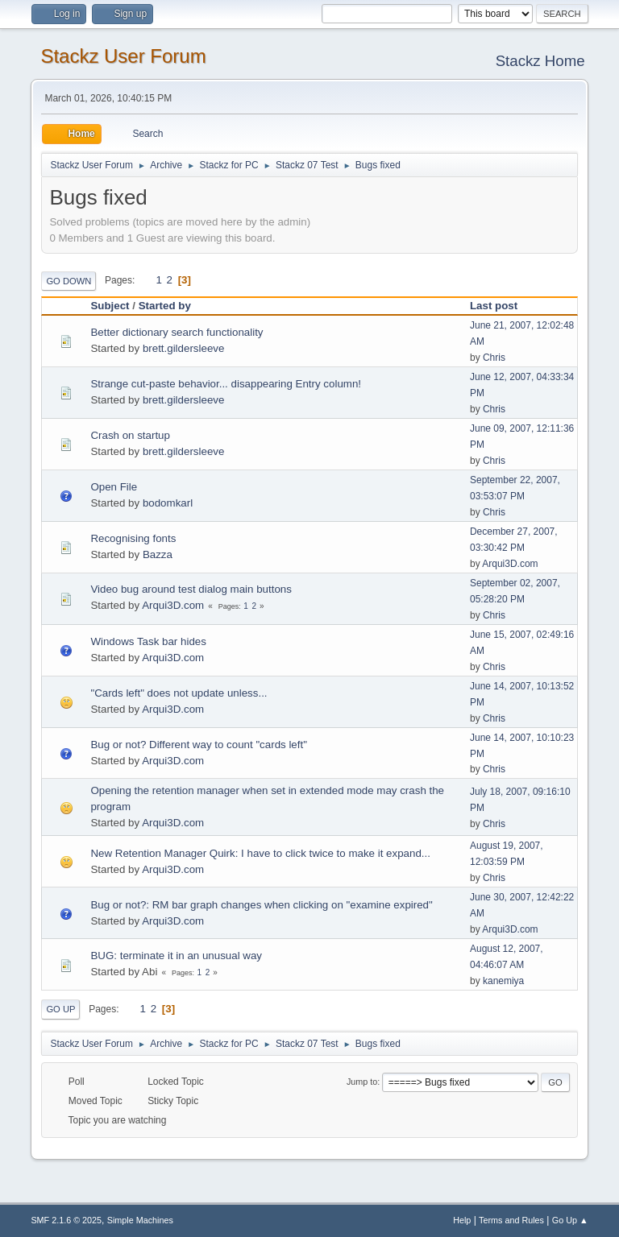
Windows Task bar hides (148, 641)
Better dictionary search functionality (176, 332)
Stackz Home (540, 60)
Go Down (68, 281)
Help (462, 1220)
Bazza (157, 554)
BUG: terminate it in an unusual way (176, 955)
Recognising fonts (133, 538)
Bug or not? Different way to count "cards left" (198, 744)
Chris (494, 357)
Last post (493, 306)
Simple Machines (140, 1220)
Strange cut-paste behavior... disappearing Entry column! (225, 384)
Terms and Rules (511, 1220)
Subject (109, 306)
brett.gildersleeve (184, 348)
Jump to (362, 1081)
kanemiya (503, 981)
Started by (172, 306)
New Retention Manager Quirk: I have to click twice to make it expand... (260, 853)
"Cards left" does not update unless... (178, 693)
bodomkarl (168, 503)
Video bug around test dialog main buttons (190, 589)
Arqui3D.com (510, 563)
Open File (113, 487)
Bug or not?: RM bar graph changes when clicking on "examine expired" (261, 905)
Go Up (60, 1009)
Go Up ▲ (570, 1220)
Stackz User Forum (123, 56)
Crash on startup (130, 435)
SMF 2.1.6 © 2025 (66, 1220)
